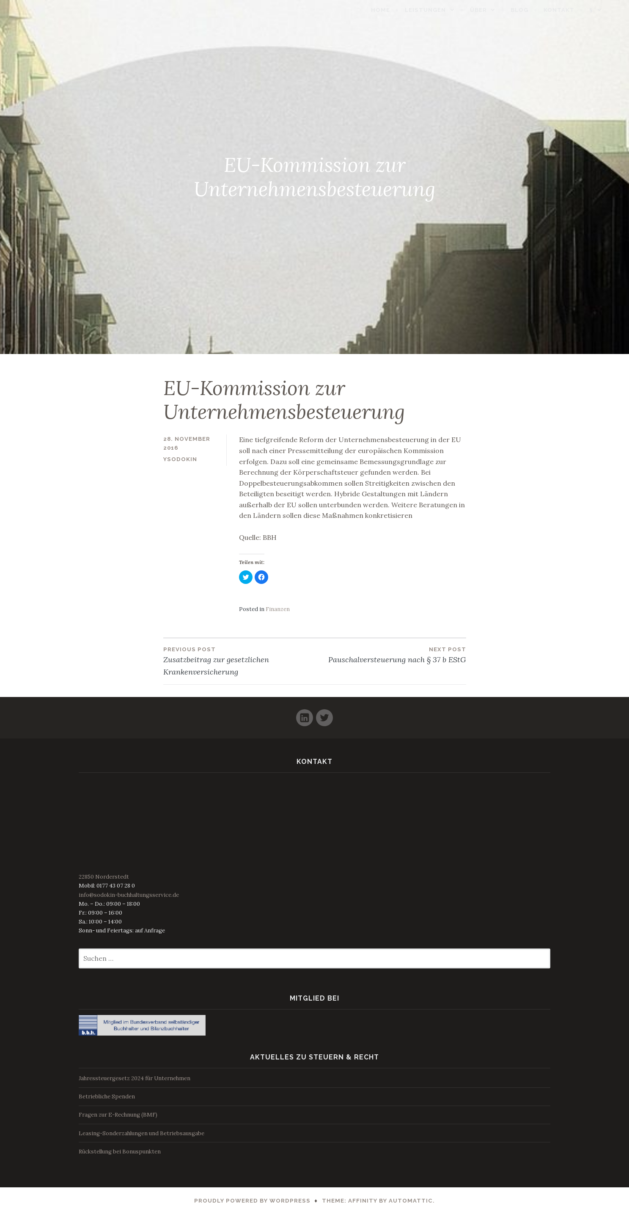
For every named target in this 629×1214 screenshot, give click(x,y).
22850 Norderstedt (104, 876)
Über (494, 10)
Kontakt (575, 10)
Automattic (411, 1200)
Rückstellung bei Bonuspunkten (120, 1151)
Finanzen (278, 609)
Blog (535, 10)
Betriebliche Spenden (107, 1096)
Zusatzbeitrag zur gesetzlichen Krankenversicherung (239, 661)
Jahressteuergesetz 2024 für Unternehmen (134, 1078)
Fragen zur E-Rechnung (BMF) (118, 1114)
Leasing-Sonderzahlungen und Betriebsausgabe (141, 1133)
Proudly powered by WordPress (252, 1200)
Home (396, 10)
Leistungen (441, 10)
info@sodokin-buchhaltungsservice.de (129, 895)
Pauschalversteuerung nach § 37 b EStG (390, 654)
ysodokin (180, 459)
